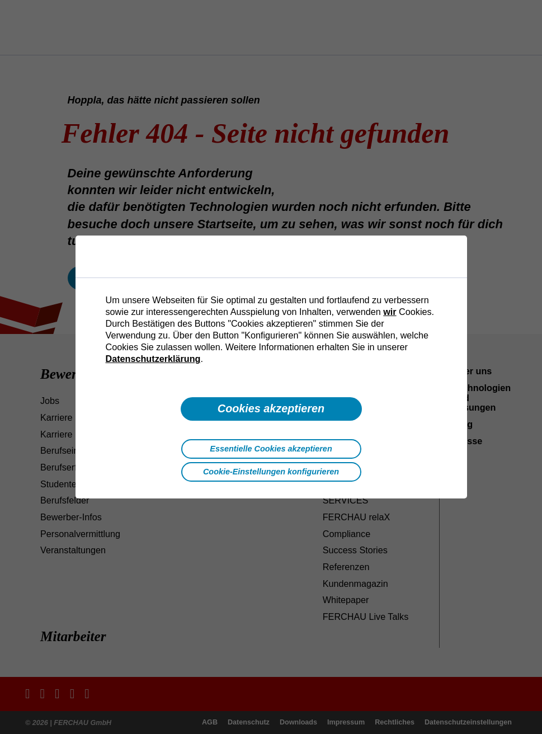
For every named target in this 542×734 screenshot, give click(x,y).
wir (389, 312)
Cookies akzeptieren (271, 408)
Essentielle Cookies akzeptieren (271, 448)
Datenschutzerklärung (153, 359)
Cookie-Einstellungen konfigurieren (271, 471)
